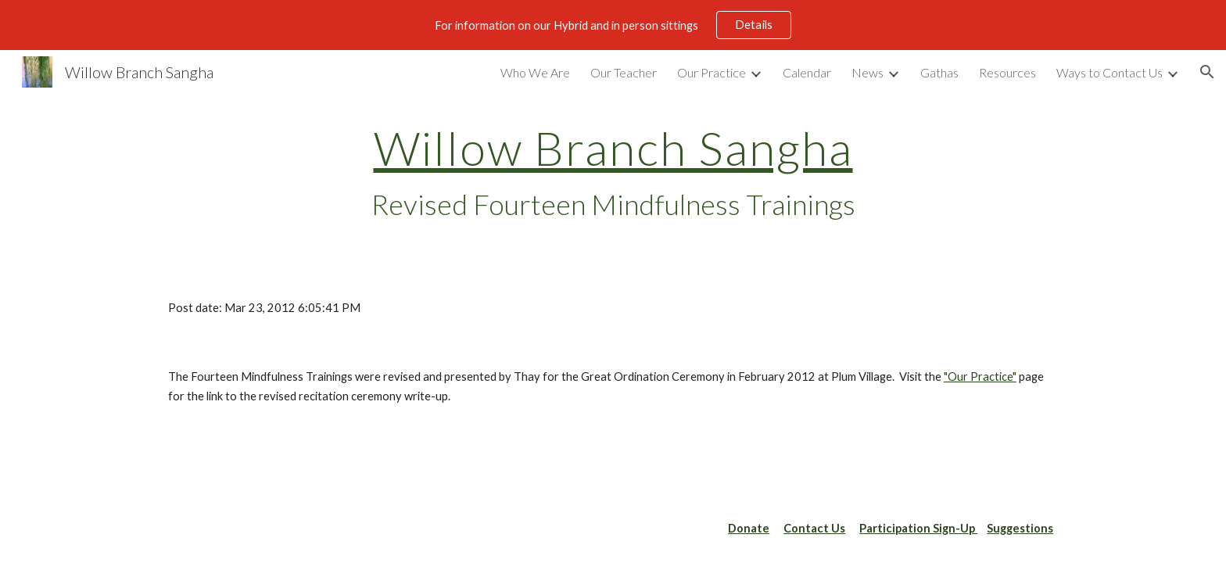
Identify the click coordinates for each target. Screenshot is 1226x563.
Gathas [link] (939, 72)
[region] (613, 25)
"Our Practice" (980, 376)
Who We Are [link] (535, 72)
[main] (613, 173)
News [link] (867, 72)
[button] (1207, 72)
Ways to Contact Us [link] (1109, 72)
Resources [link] (1007, 72)
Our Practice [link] (711, 72)
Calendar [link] (807, 72)
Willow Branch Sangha (613, 148)
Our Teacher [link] (623, 72)
